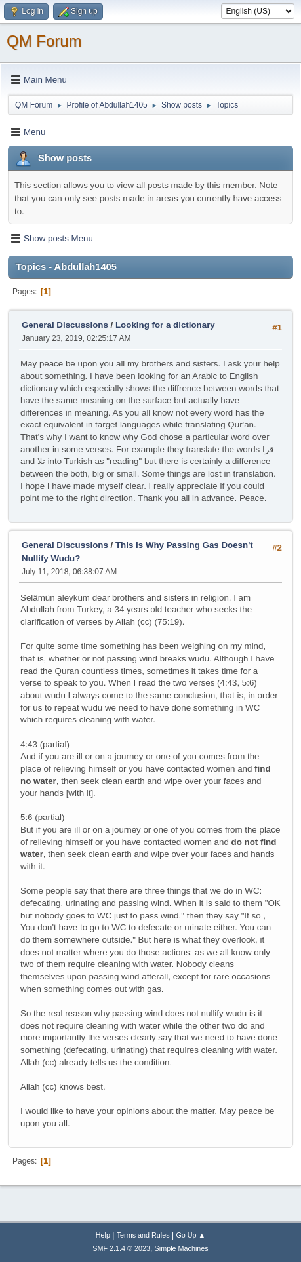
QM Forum (44, 41)
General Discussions (65, 325)
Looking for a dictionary (165, 325)
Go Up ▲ (190, 1235)
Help (103, 1235)
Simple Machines (182, 1248)
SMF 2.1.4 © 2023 (121, 1248)
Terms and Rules (143, 1235)
